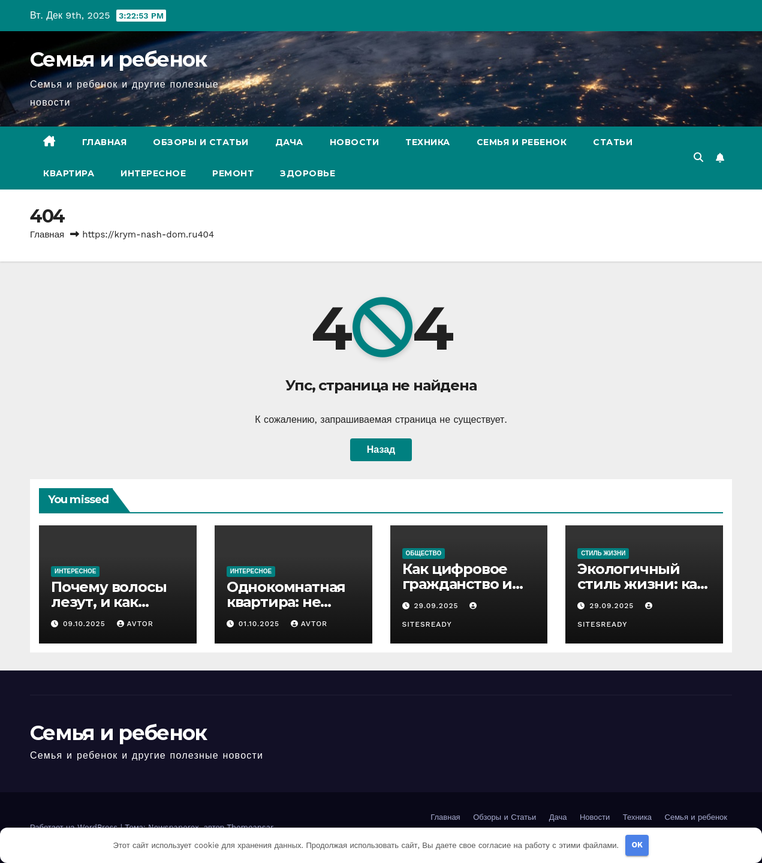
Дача (289, 142)
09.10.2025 (86, 624)
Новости (355, 142)
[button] (698, 157)
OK (637, 844)
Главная (104, 142)
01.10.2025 (260, 624)
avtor (135, 624)
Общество (424, 553)
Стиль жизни (603, 553)
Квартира (68, 173)
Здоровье (307, 173)
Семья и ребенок (118, 59)
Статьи (613, 142)
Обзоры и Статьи (201, 142)
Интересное (153, 173)
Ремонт (233, 173)
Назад (381, 449)
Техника (427, 142)
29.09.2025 (437, 606)
